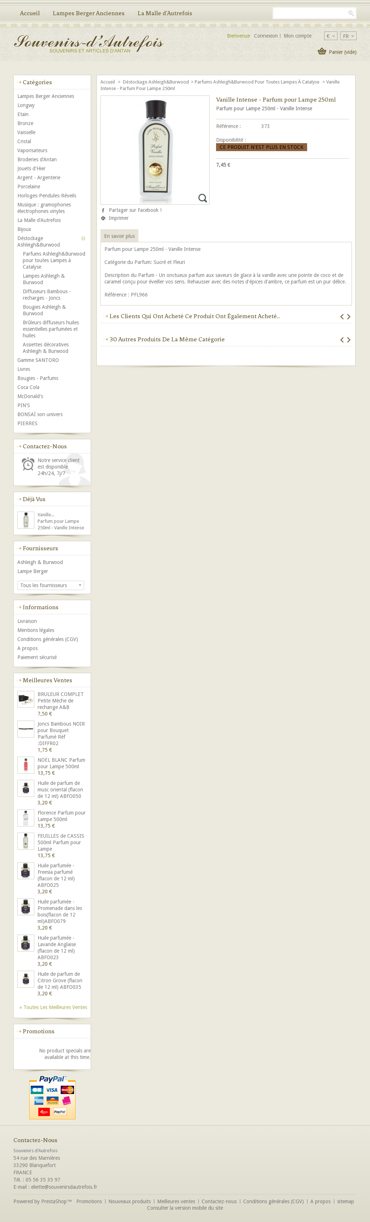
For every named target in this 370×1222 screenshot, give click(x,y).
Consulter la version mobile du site (185, 1208)
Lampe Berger (32, 571)
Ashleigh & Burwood (40, 562)
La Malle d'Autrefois (165, 13)
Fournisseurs (40, 548)
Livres (23, 369)
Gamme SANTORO (38, 360)
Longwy (26, 105)
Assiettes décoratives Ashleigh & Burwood (46, 348)
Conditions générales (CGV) (47, 639)
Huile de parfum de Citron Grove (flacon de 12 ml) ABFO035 (60, 980)
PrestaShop (54, 1201)
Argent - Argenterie (38, 177)
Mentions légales (35, 630)
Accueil (30, 13)
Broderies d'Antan (37, 159)
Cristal (24, 141)
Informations (41, 607)
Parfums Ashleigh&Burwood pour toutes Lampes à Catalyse (257, 82)
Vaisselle (26, 132)
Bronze (25, 123)
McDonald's (30, 396)
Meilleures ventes (47, 680)
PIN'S (23, 405)
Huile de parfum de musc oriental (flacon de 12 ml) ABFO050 (60, 789)
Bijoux (24, 229)
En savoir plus (119, 236)
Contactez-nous (219, 1201)
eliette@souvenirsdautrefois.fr (64, 1187)
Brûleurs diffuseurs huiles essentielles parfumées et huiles (51, 329)
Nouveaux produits (129, 1201)
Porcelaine (28, 186)
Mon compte (297, 36)
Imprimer (119, 218)
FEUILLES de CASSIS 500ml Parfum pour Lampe (61, 842)
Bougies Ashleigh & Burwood (44, 310)
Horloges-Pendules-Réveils (46, 195)
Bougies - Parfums (37, 378)
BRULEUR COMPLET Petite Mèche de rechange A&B (61, 700)
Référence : (228, 126)
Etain (23, 114)
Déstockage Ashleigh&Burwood (156, 82)
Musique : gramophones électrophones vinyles (44, 208)
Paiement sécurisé (37, 657)
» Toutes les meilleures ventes (53, 1007)
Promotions (39, 1031)
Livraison (27, 621)
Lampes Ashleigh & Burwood (44, 279)
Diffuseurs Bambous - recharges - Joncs (47, 295)
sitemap (345, 1201)
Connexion (266, 36)
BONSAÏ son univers (40, 414)
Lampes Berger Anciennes (89, 13)
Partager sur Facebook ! (135, 210)
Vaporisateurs (32, 150)
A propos (27, 648)
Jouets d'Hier (31, 168)
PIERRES (27, 423)
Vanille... (46, 514)
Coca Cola (28, 387)
